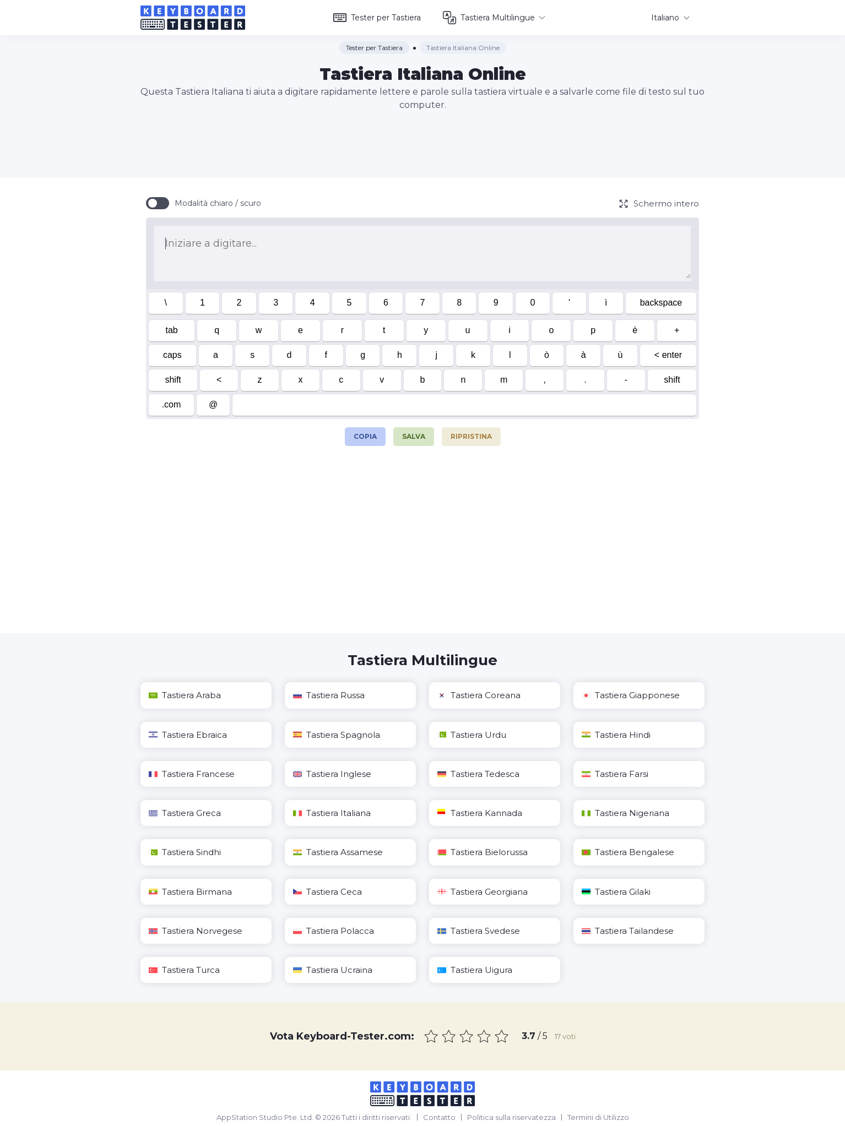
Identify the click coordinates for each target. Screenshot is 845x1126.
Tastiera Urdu (471, 735)
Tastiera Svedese (478, 931)
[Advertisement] (422, 145)
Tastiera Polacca (333, 931)
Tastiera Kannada (479, 813)
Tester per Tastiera (377, 17)
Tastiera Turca (184, 970)
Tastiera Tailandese (628, 931)
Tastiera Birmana (190, 891)
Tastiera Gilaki (616, 891)
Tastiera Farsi (615, 774)
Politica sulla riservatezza (511, 1117)
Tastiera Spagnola (336, 735)
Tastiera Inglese (332, 774)
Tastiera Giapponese (631, 695)
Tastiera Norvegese (195, 931)
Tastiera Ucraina (332, 970)
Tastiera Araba (185, 695)
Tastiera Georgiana (482, 891)
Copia (365, 433)
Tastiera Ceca (327, 891)
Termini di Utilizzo (598, 1117)
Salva (413, 436)
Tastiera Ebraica (188, 735)
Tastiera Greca (185, 813)
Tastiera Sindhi (185, 852)
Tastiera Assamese (338, 852)
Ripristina (471, 436)
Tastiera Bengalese (628, 852)
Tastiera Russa (329, 695)
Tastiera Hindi (616, 735)
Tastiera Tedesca (478, 774)
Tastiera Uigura (474, 970)
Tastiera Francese (192, 774)
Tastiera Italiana (332, 813)
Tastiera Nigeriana (625, 813)
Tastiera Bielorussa (482, 852)
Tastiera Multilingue (494, 17)
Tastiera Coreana (479, 695)
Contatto (439, 1117)
